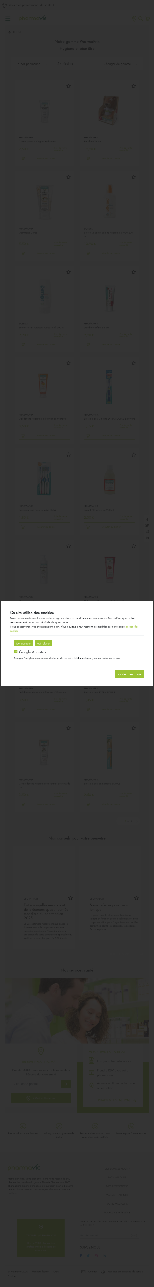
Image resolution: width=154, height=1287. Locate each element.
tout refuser (43, 643)
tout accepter (23, 643)
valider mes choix (129, 674)
